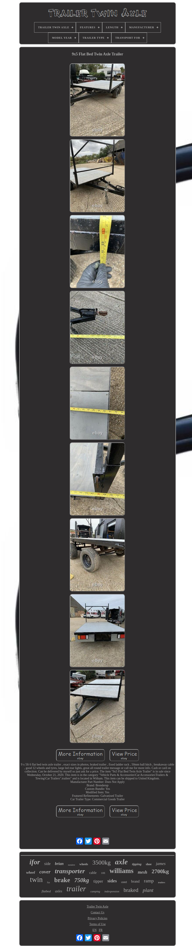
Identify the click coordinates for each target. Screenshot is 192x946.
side (47, 864)
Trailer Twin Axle (97, 906)
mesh (142, 872)
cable (93, 873)
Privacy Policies (97, 918)
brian (59, 864)
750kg (81, 880)
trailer (76, 889)
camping (95, 891)
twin (36, 879)
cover (44, 872)
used (124, 882)
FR (101, 930)
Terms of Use (97, 924)
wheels (83, 864)
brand (135, 881)
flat (48, 882)
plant (148, 890)
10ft (103, 873)
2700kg (160, 871)
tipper (98, 881)
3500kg (101, 862)
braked (131, 890)
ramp (149, 880)
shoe (149, 864)
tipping (136, 864)
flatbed (46, 891)
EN (94, 930)
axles (58, 891)
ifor (35, 862)
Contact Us (97, 912)
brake (62, 879)
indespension (111, 891)
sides (112, 880)
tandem (71, 864)
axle (121, 862)
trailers (161, 882)
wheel (30, 872)
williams (122, 871)
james (160, 863)
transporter (70, 871)
